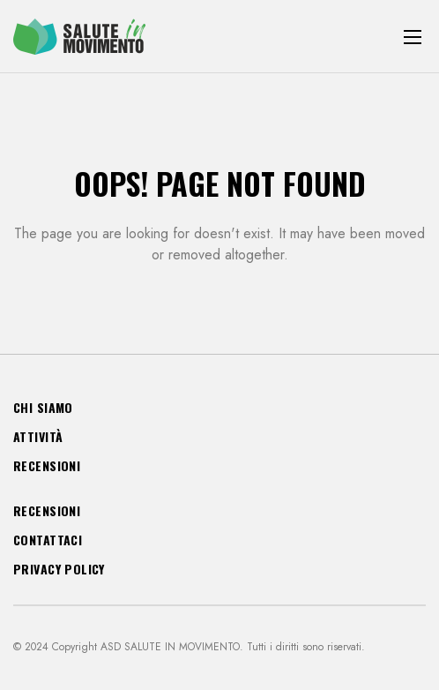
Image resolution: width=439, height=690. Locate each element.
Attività (38, 436)
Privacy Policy (59, 568)
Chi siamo (43, 407)
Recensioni (46, 465)
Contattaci (47, 539)
